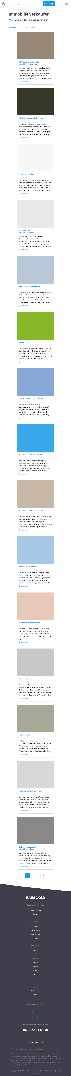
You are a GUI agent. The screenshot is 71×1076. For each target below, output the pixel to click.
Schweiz (35, 975)
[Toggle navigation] (66, 4)
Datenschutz (35, 991)
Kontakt (35, 967)
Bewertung (48, 3)
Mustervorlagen (35, 926)
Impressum (35, 987)
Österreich (35, 971)
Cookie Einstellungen (35, 1043)
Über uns (36, 950)
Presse (35, 959)
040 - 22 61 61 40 (25, 3)
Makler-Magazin (35, 934)
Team (35, 955)
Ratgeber (12, 27)
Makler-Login (35, 914)
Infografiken (35, 930)
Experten (36, 938)
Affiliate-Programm (35, 910)
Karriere (35, 963)
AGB (35, 995)
